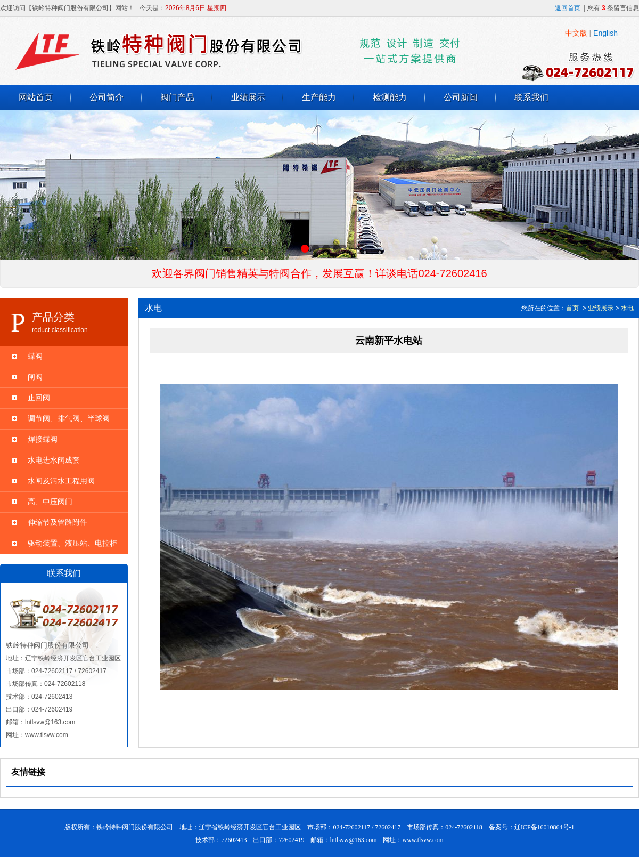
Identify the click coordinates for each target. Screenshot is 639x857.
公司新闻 (461, 97)
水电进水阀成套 (54, 460)
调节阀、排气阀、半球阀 (69, 418)
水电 (627, 308)
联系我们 (531, 97)
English (605, 33)
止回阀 (39, 397)
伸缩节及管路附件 (57, 522)
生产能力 (319, 97)
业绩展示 (248, 97)
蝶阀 (35, 356)
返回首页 (567, 8)
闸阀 (35, 377)
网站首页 (36, 97)
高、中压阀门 (50, 501)
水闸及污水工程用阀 (61, 480)
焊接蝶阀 (43, 439)
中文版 (576, 33)
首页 (572, 308)
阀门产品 (177, 97)
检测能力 (390, 97)
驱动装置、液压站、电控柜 (72, 543)
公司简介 (106, 97)
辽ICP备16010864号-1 (544, 827)
